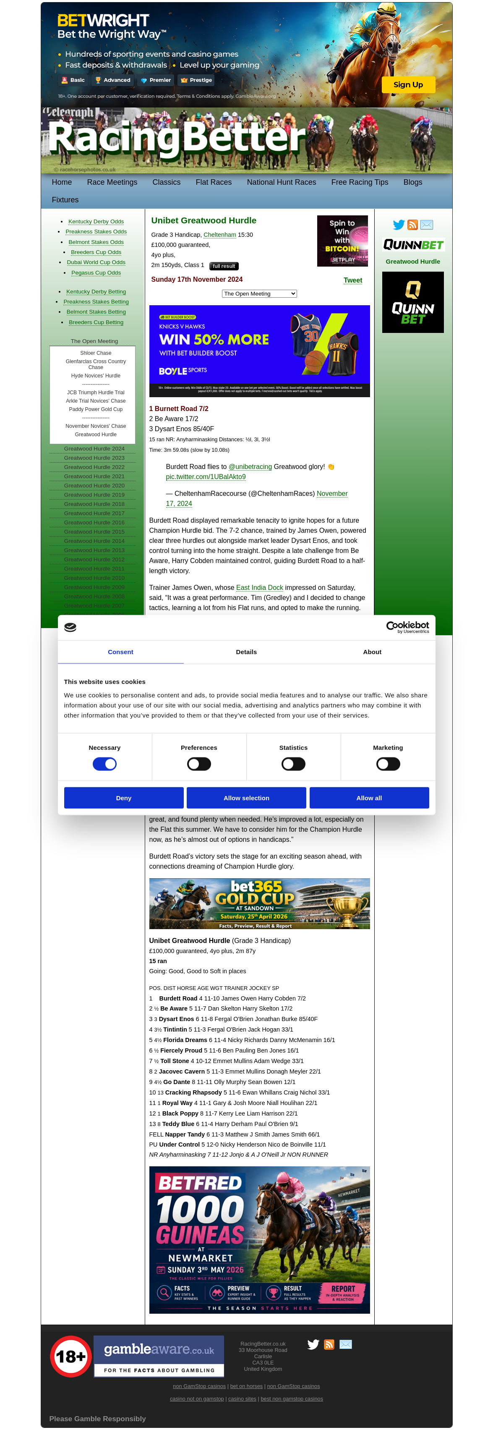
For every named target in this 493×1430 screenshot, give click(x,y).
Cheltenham (219, 234)
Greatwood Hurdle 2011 (94, 569)
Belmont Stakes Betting (96, 312)
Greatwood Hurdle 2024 (94, 448)
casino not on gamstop (197, 1399)
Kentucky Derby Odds (96, 221)
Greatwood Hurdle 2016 (94, 522)
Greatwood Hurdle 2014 (94, 541)
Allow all (369, 797)
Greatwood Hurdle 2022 (94, 467)
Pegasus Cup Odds (96, 273)
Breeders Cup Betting (96, 322)
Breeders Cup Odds (96, 252)
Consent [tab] (120, 651)
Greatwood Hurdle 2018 (94, 504)
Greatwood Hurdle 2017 (94, 513)
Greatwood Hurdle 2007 (94, 605)
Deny (124, 797)
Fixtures (65, 200)
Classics (167, 182)
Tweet (353, 280)
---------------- (96, 384)
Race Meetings (112, 182)
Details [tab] (246, 651)
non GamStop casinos (199, 1386)
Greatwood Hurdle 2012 (94, 559)
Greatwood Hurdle (96, 434)
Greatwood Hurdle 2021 (94, 476)
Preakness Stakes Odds (96, 231)
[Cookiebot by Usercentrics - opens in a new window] (392, 627)
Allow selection (246, 797)
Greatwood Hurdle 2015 (94, 532)
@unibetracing (250, 466)
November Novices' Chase (95, 426)
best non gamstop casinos (292, 1399)
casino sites (242, 1399)
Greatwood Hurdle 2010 (94, 578)
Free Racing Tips (360, 182)
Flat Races (214, 182)
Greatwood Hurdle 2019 (94, 495)
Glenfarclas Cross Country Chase (96, 364)
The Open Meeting (94, 341)
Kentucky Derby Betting (96, 291)
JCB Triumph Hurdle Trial (96, 392)
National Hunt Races (281, 182)
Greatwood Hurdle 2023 (94, 458)
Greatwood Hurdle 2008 (94, 596)
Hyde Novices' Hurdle (95, 376)
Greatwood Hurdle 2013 (94, 550)
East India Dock (259, 587)
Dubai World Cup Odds (96, 262)
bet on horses (246, 1386)
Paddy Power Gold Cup (96, 409)
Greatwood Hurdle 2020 (94, 485)
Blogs (413, 182)
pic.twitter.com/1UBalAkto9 (206, 476)
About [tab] (372, 651)
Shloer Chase (95, 353)
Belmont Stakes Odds (96, 242)
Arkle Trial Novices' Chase (95, 401)
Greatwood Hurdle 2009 (94, 587)
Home (62, 182)
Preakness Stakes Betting (96, 302)
